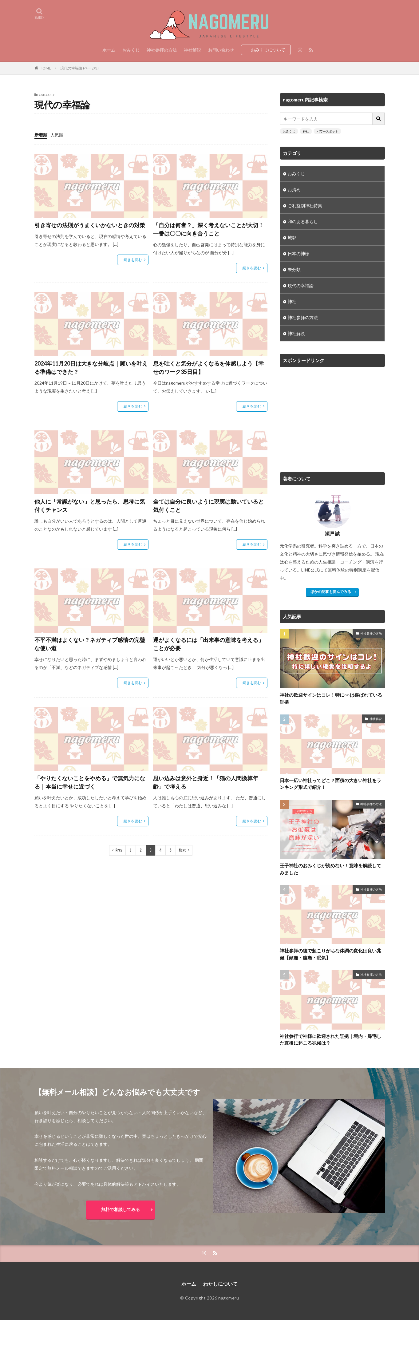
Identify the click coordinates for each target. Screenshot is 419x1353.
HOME (45, 68)
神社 (306, 131)
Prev (119, 850)
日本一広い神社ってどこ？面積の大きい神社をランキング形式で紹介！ (330, 783)
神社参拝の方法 (162, 50)
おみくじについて (268, 49)
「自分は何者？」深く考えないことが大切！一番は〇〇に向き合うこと (208, 229)
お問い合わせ (221, 50)
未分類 (294, 269)
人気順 (56, 134)
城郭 (292, 237)
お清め (294, 189)
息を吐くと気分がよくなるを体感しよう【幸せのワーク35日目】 (208, 367)
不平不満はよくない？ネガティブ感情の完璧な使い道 (89, 643)
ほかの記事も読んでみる (330, 591)
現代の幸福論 (301, 285)
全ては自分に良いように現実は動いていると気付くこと (208, 505)
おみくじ (131, 50)
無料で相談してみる (120, 1209)
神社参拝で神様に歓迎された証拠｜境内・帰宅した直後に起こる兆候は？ (330, 1039)
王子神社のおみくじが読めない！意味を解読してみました (330, 869)
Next (182, 850)
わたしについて (220, 1284)
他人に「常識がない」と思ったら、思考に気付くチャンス (89, 505)
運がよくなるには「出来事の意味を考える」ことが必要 (208, 643)
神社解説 (192, 50)
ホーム (108, 50)
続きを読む (133, 259)
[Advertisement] (331, 416)
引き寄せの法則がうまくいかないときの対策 (89, 225)
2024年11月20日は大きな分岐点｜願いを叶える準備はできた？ (91, 367)
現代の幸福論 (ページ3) (79, 68)
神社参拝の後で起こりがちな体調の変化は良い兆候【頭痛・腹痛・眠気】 (330, 954)
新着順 (40, 134)
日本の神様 (298, 253)
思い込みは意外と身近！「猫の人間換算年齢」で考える (205, 782)
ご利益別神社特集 (305, 205)
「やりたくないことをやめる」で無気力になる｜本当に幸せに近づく (89, 782)
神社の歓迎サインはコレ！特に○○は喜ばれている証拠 (331, 698)
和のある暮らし (303, 221)
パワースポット (327, 131)
